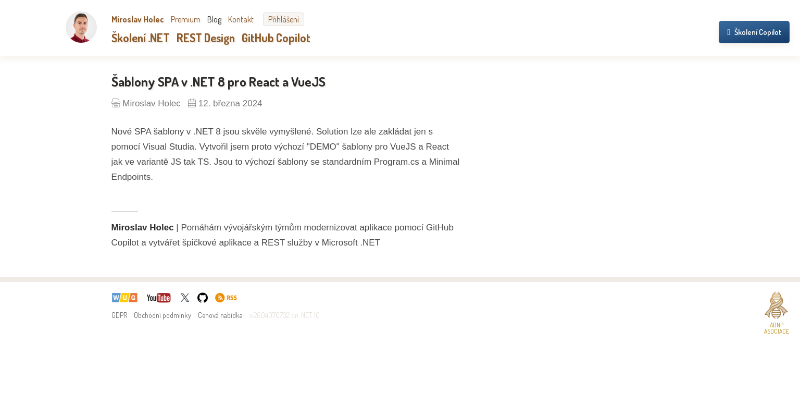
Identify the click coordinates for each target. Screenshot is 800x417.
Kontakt (241, 19)
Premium (186, 19)
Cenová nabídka (220, 315)
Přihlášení (283, 19)
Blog (214, 19)
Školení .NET (140, 37)
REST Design (206, 37)
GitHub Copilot (276, 37)
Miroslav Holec (137, 19)
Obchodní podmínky (162, 315)
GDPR (119, 315)
